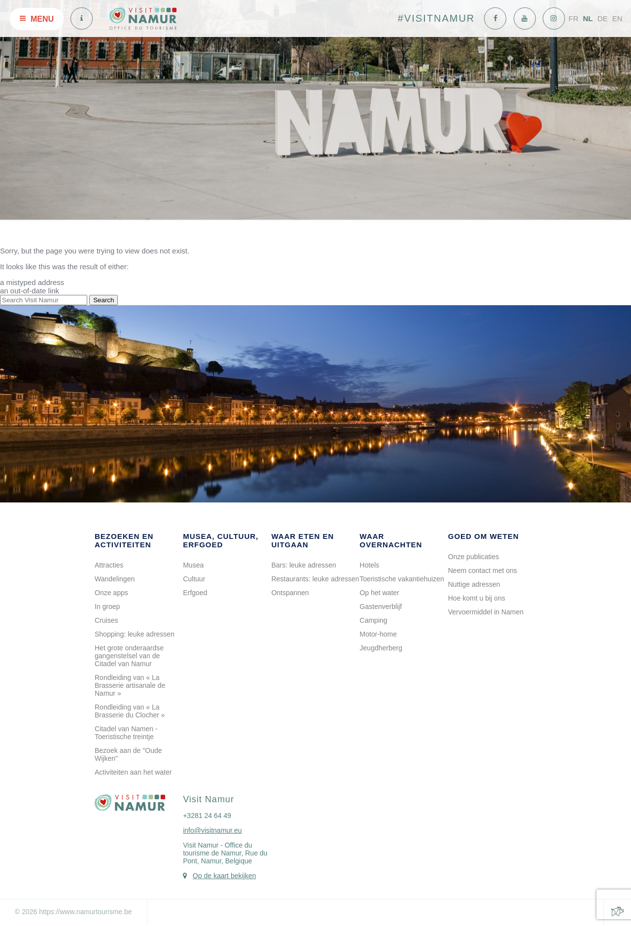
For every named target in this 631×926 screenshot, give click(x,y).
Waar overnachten (391, 540)
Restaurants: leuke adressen (315, 579)
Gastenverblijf (381, 606)
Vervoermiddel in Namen (486, 612)
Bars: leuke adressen (303, 565)
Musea (193, 565)
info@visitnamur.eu (212, 830)
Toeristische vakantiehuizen (402, 579)
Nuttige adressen (474, 584)
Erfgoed (195, 593)
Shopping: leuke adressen (135, 634)
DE (602, 18)
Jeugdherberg (381, 648)
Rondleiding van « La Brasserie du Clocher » (130, 711)
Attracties (109, 565)
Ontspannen (290, 593)
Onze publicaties (473, 557)
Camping (373, 620)
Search (103, 300)
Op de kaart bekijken (224, 876)
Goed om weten (483, 536)
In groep (107, 606)
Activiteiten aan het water (133, 772)
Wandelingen (115, 579)
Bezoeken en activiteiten (124, 540)
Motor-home (378, 634)
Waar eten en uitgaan (302, 540)
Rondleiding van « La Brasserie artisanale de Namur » (130, 685)
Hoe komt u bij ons (476, 598)
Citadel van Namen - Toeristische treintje (126, 733)
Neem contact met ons (482, 570)
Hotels (370, 565)
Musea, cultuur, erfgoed (220, 540)
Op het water (379, 593)
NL (588, 18)
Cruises (106, 620)
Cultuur (194, 579)
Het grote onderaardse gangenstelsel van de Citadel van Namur (129, 656)
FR (573, 18)
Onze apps (111, 593)
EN (617, 18)
